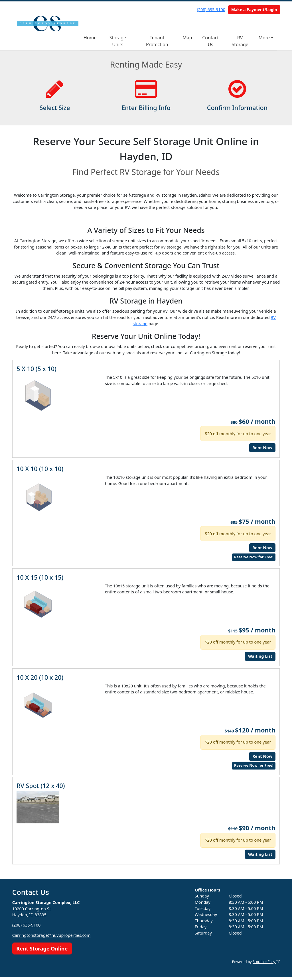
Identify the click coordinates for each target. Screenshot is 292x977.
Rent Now (262, 447)
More (264, 37)
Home (90, 37)
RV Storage (240, 41)
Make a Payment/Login (254, 9)
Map (187, 37)
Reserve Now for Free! (253, 557)
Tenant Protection (157, 41)
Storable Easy (266, 961)
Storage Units (118, 41)
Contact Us (210, 41)
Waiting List (260, 656)
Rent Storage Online (42, 948)
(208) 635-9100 (211, 9)
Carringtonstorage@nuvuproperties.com (51, 935)
